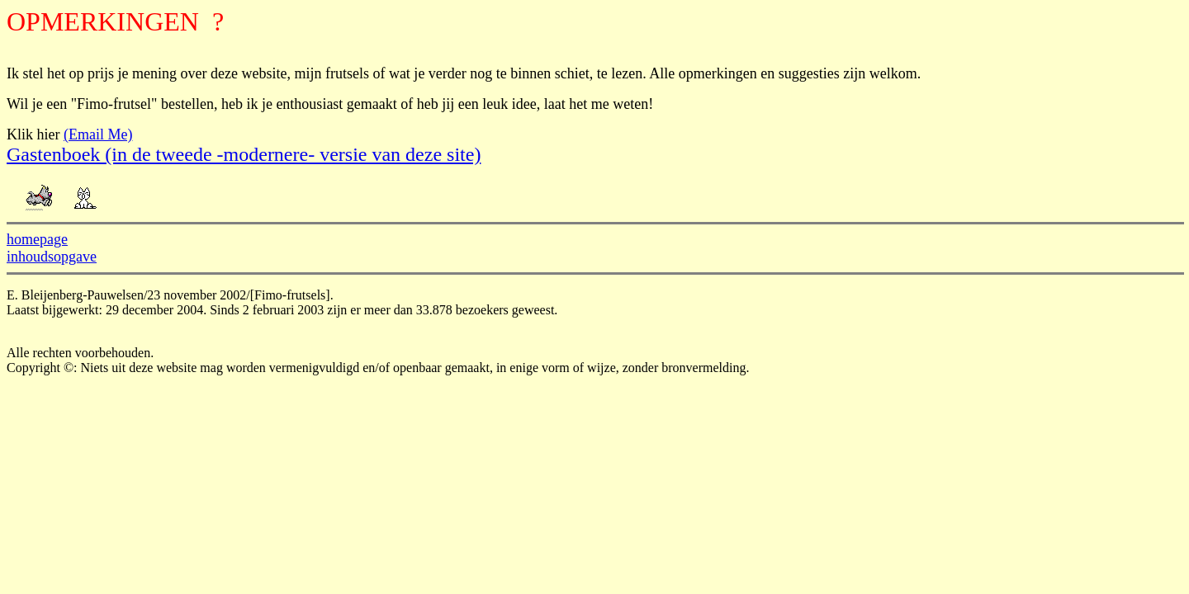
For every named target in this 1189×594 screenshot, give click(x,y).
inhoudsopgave (52, 256)
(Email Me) (98, 134)
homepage (37, 239)
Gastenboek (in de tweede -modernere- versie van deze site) (244, 154)
